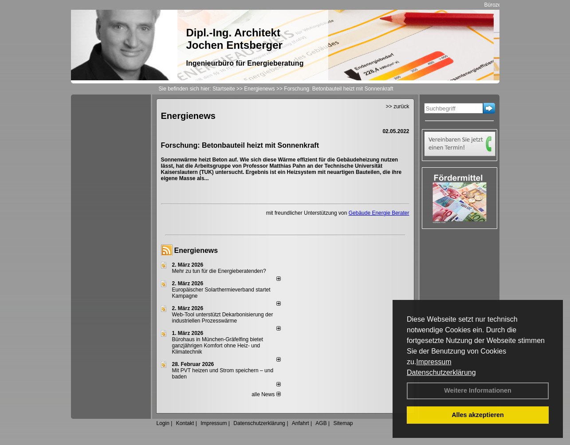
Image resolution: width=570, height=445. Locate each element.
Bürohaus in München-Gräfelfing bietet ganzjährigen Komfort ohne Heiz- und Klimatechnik (217, 345)
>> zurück (397, 106)
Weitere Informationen (477, 390)
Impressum (433, 362)
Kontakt (185, 423)
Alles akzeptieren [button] (478, 414)
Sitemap (343, 423)
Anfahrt (300, 423)
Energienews (196, 250)
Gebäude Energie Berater (379, 213)
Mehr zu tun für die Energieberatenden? (219, 271)
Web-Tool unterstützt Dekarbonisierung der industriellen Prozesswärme (222, 317)
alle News (266, 394)
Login (163, 423)
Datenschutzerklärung (441, 372)
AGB (320, 423)
